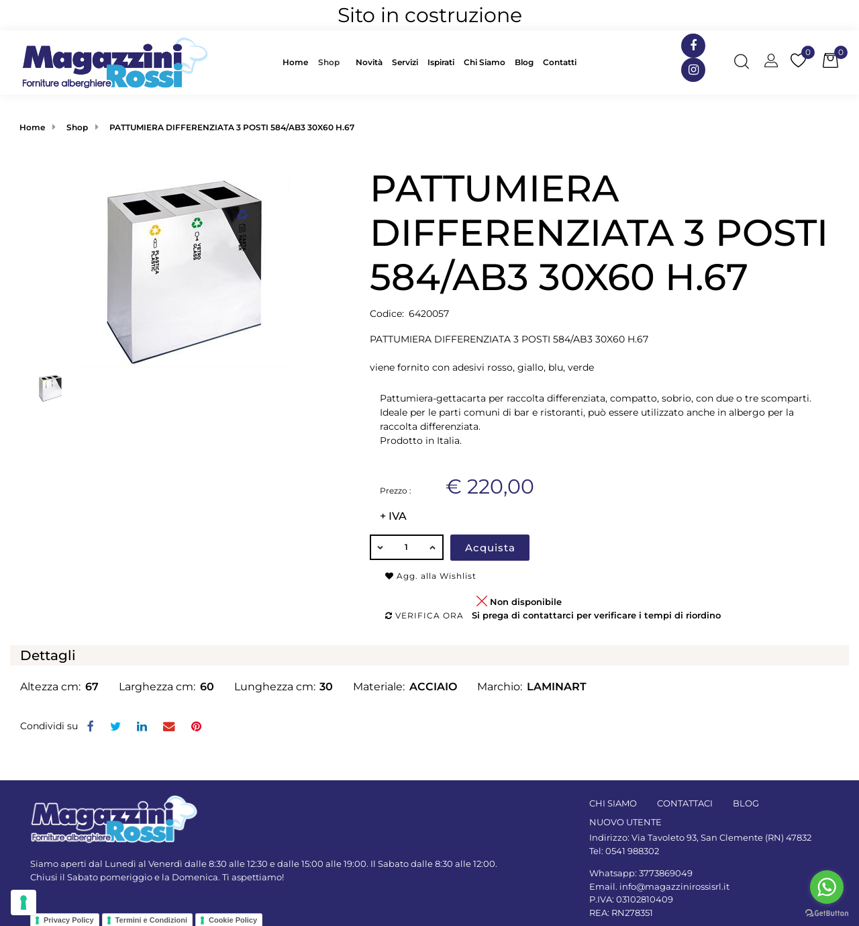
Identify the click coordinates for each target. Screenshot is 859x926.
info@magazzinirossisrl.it (674, 886)
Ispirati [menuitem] (440, 62)
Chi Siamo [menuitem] (484, 62)
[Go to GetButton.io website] (826, 913)
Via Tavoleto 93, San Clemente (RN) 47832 (721, 837)
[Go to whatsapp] (827, 887)
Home (32, 127)
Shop (329, 62)
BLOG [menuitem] (746, 803)
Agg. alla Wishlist (430, 576)
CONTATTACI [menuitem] (685, 803)
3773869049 (666, 873)
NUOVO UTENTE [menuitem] (625, 822)
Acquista (490, 547)
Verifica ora (424, 615)
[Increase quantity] (433, 547)
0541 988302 (632, 850)
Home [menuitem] (295, 62)
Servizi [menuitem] (405, 62)
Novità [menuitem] (369, 62)
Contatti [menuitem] (559, 62)
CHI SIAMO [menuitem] (613, 803)
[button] (185, 267)
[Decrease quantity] (380, 547)
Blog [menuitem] (524, 62)
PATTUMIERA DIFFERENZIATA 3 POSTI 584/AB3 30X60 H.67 (231, 127)
